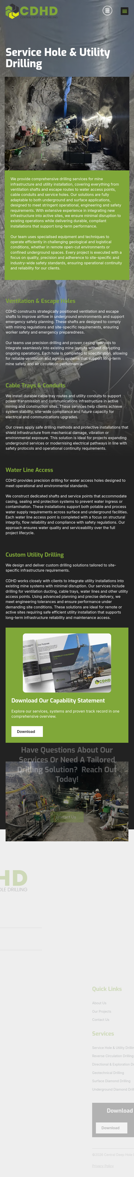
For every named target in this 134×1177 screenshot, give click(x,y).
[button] (124, 11)
